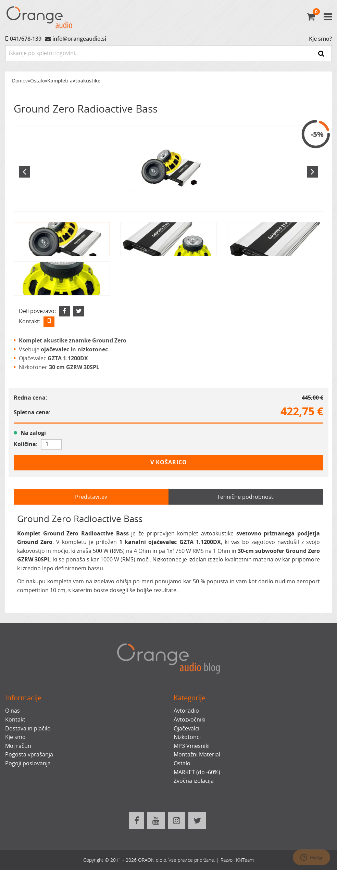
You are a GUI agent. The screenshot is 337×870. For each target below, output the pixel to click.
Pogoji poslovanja (28, 763)
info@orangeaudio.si (79, 38)
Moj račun (18, 746)
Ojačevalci (186, 728)
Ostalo (37, 80)
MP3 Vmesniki (192, 746)
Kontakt (15, 719)
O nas (12, 710)
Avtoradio (186, 710)
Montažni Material (197, 754)
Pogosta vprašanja (29, 754)
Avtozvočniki (189, 719)
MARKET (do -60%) (197, 772)
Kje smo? (320, 38)
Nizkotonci (187, 737)
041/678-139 (25, 38)
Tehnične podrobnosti (246, 497)
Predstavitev (91, 497)
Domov (20, 80)
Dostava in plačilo (28, 728)
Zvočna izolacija (194, 780)
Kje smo (15, 737)
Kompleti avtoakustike (73, 80)
